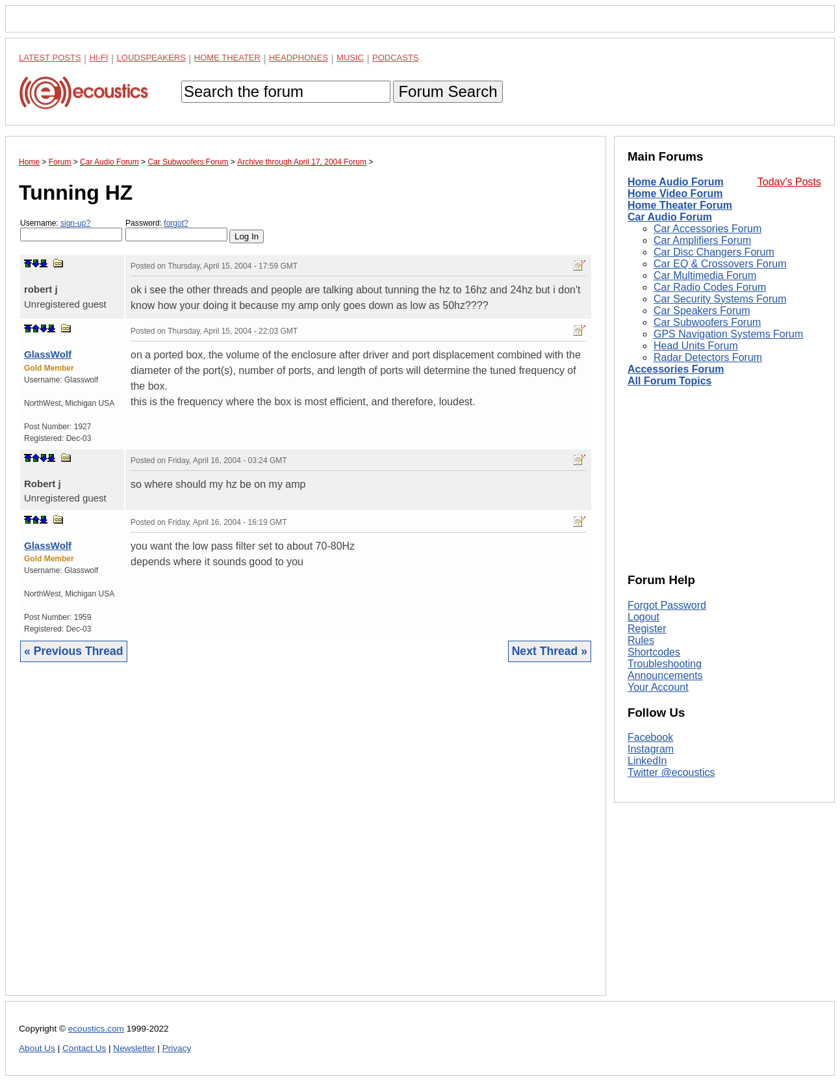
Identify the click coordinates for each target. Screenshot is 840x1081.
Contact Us (84, 1048)
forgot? (176, 223)
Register (647, 628)
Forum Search (447, 91)
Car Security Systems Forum (720, 298)
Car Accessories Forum (707, 228)
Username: (71, 230)
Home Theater (227, 57)
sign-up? (75, 223)
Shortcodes (654, 652)
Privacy (177, 1048)
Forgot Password (667, 605)
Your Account (658, 687)
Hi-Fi (99, 57)
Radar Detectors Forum (708, 357)
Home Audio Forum (676, 181)
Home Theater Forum (680, 205)
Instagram (651, 748)
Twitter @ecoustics (671, 772)
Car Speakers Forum (702, 310)
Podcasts (395, 57)
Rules (641, 640)
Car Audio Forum (670, 216)
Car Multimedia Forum (705, 275)
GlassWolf (47, 354)
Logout (643, 616)
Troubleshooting (665, 663)
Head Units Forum (696, 345)
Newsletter (134, 1048)
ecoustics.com (96, 1029)
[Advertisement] (305, 838)
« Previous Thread (73, 651)
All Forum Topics (669, 380)
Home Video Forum (675, 193)
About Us (37, 1048)
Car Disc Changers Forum (714, 252)
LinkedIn (647, 760)
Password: (176, 230)
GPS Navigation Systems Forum (728, 334)
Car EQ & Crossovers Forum (720, 263)
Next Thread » (549, 651)
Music (350, 57)
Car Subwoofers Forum (707, 322)
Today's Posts (789, 181)
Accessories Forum (676, 369)
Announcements (665, 675)
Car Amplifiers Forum (702, 240)
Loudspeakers (151, 57)
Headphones (298, 57)
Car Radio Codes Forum (710, 287)
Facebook (650, 737)
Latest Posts (50, 57)
